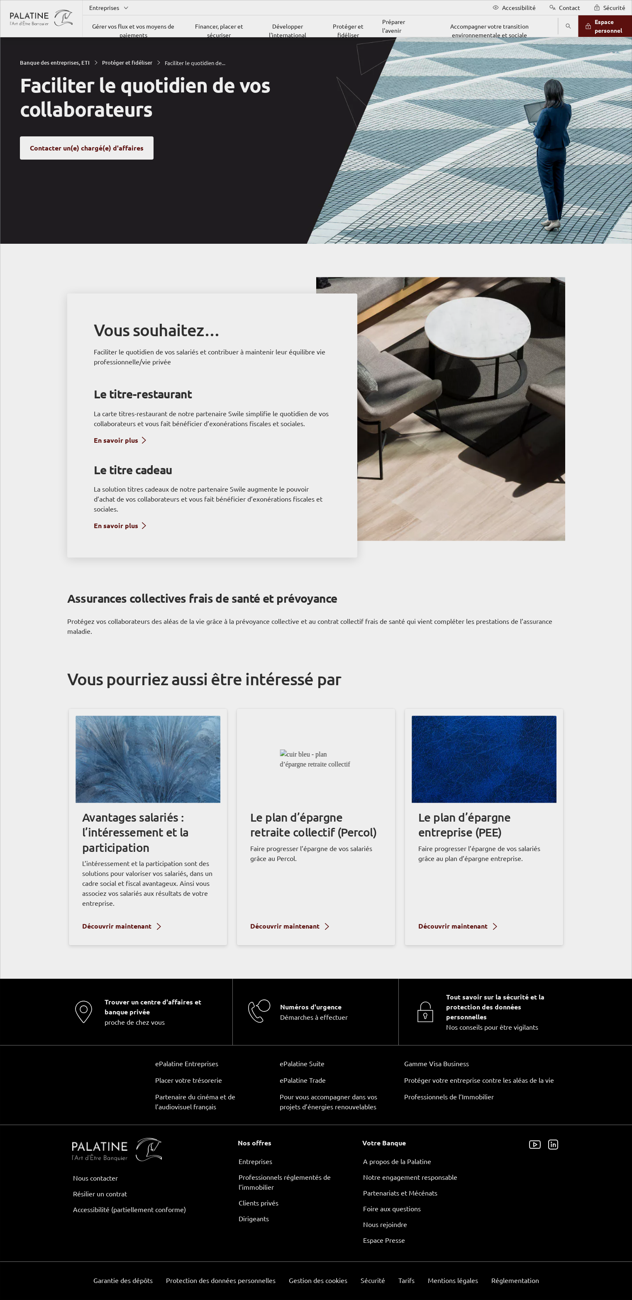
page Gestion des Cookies (275, 719)
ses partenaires (317, 580)
